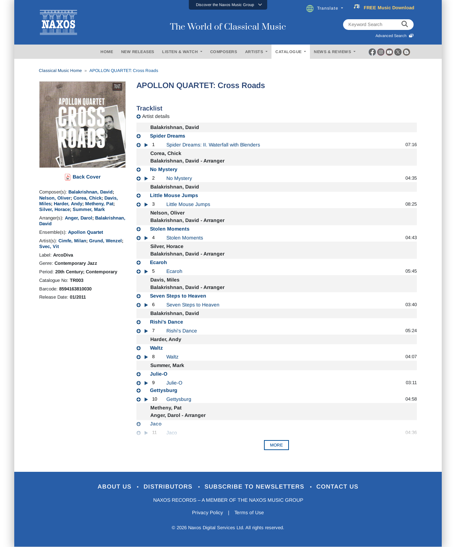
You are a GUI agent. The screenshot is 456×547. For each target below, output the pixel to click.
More (276, 445)
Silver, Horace (54, 209)
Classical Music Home (60, 70)
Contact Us (338, 487)
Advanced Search (394, 35)
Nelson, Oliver (55, 198)
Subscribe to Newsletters (256, 487)
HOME (106, 52)
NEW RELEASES (137, 52)
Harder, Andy (68, 203)
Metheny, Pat (99, 203)
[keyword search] (405, 24)
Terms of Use (249, 512)
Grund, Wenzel (105, 240)
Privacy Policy (207, 512)
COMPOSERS (223, 52)
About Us (115, 487)
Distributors (169, 487)
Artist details (156, 116)
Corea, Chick (87, 198)
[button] (228, 5)
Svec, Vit (49, 246)
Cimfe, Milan (72, 240)
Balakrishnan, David (90, 192)
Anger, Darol (78, 218)
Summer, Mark (89, 209)
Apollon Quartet (85, 232)
